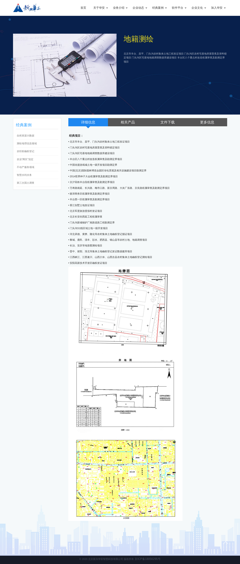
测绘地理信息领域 (27, 143)
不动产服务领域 (25, 167)
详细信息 (88, 122)
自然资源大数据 (25, 135)
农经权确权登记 (25, 151)
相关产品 (128, 122)
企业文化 (197, 7)
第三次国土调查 (25, 182)
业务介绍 (118, 7)
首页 (83, 7)
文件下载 (167, 122)
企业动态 (138, 7)
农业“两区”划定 (25, 159)
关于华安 (99, 7)
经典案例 (158, 7)
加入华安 (217, 7)
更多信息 (207, 122)
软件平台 (177, 7)
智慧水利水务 (24, 175)
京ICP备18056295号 (148, 558)
